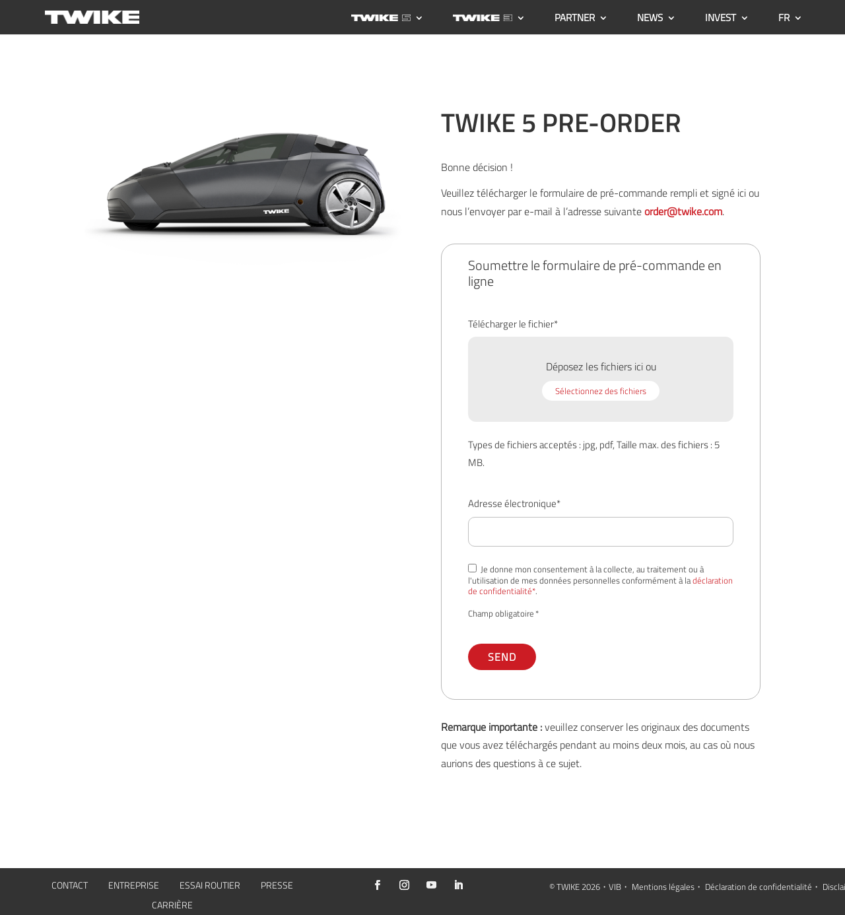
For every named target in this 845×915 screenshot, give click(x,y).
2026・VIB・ (606, 886)
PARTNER (575, 19)
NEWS (650, 19)
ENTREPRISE (133, 886)
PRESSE (277, 886)
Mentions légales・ (667, 886)
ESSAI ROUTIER (210, 886)
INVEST (720, 19)
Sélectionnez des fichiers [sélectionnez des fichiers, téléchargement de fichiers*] (600, 390)
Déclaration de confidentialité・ (763, 886)
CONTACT (69, 886)
